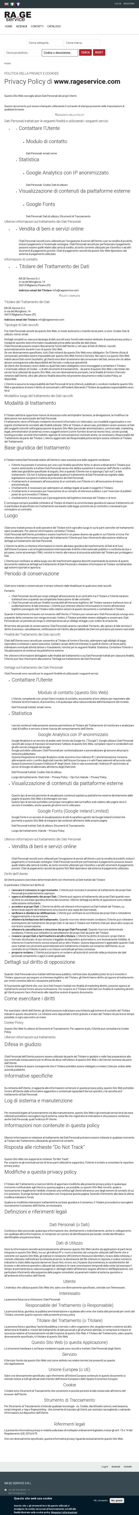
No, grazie (117, 1500)
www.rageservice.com (87, 81)
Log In (118, 4)
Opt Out (74, 777)
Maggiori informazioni (64, 1512)
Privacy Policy (60, 777)
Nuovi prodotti (77, 26)
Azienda (21, 26)
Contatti (37, 26)
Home (8, 26)
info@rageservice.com (66, 290)
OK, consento (101, 1500)
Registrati (129, 4)
